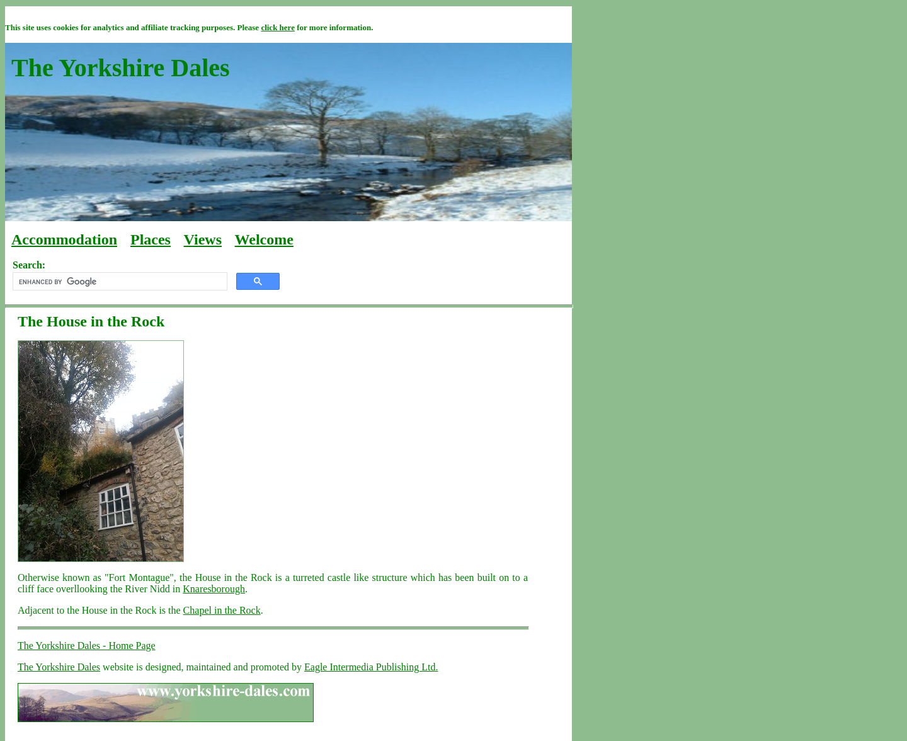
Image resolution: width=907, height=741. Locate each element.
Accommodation (64, 239)
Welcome (264, 239)
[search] (119, 281)
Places (150, 239)
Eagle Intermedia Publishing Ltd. (371, 667)
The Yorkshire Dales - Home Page (87, 645)
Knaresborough (214, 588)
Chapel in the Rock (222, 610)
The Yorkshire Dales (59, 667)
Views (203, 239)
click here (278, 27)
